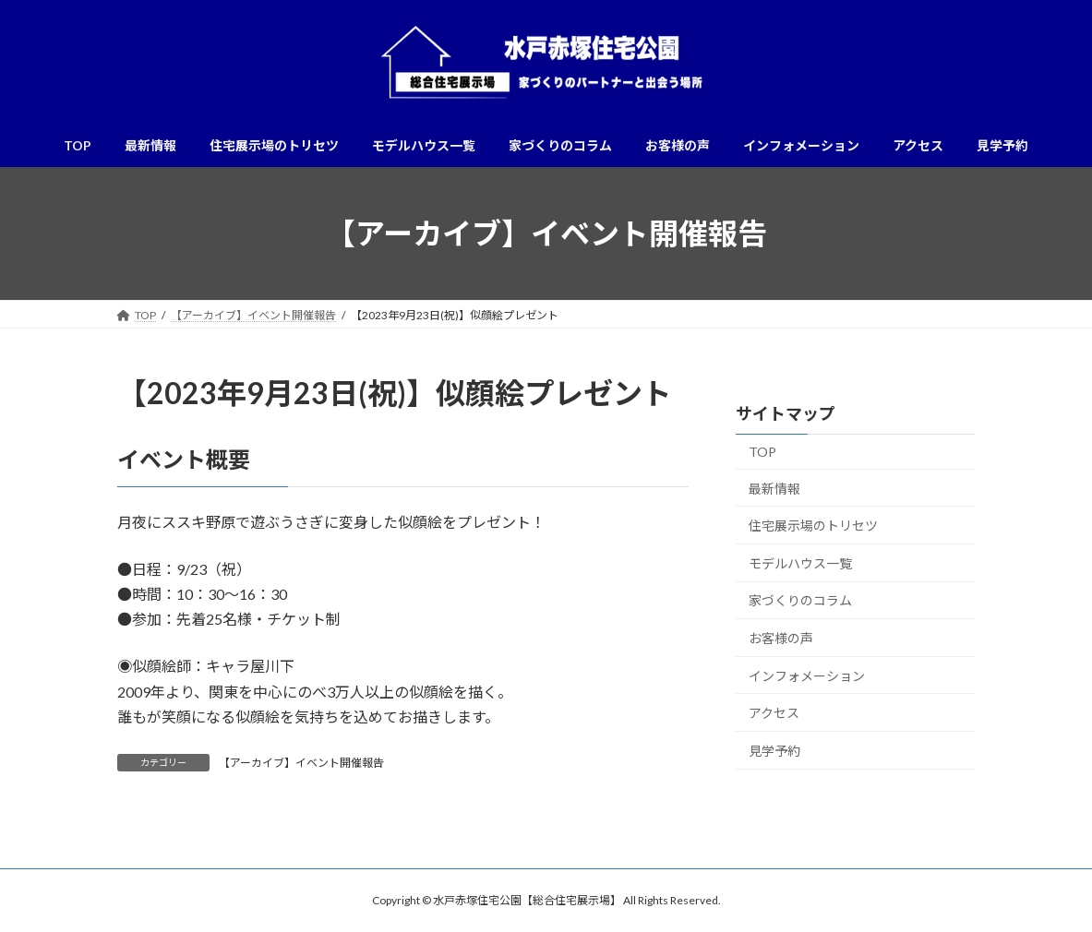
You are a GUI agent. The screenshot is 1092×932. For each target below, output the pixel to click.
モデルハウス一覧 (800, 563)
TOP (762, 452)
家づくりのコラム (800, 601)
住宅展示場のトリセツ (813, 525)
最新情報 (774, 488)
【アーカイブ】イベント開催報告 (301, 763)
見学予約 (774, 751)
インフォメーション (807, 676)
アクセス (774, 713)
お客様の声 (781, 638)
